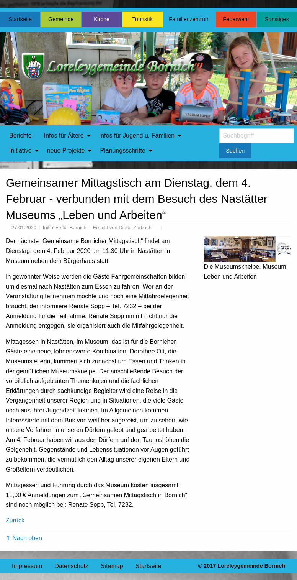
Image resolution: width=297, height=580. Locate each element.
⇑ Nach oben (24, 538)
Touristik (142, 19)
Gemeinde (60, 19)
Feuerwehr (236, 19)
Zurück (15, 520)
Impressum (27, 566)
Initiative (20, 150)
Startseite (20, 19)
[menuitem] (20, 135)
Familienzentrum (189, 19)
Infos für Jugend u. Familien (137, 135)
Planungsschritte (122, 150)
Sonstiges (277, 19)
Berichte (20, 135)
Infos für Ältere (64, 135)
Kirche (101, 19)
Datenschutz (71, 566)
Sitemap (112, 566)
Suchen (235, 151)
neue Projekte (66, 150)
